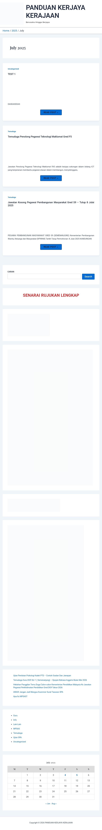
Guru (15, 715)
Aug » (54, 803)
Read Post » (51, 113)
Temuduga (12, 131)
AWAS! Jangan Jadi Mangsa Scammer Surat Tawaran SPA (38, 692)
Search (88, 276)
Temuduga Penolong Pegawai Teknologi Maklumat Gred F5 (40, 136)
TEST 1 (12, 74)
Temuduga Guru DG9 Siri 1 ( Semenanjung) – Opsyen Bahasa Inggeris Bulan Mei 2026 (50, 680)
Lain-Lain (17, 724)
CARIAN (10, 272)
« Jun (48, 803)
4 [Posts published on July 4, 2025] (65, 775)
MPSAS (16, 728)
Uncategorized (13, 69)
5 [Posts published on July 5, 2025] (76, 775)
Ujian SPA (17, 737)
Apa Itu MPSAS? (20, 696)
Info (15, 720)
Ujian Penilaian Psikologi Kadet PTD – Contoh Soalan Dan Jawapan (42, 675)
